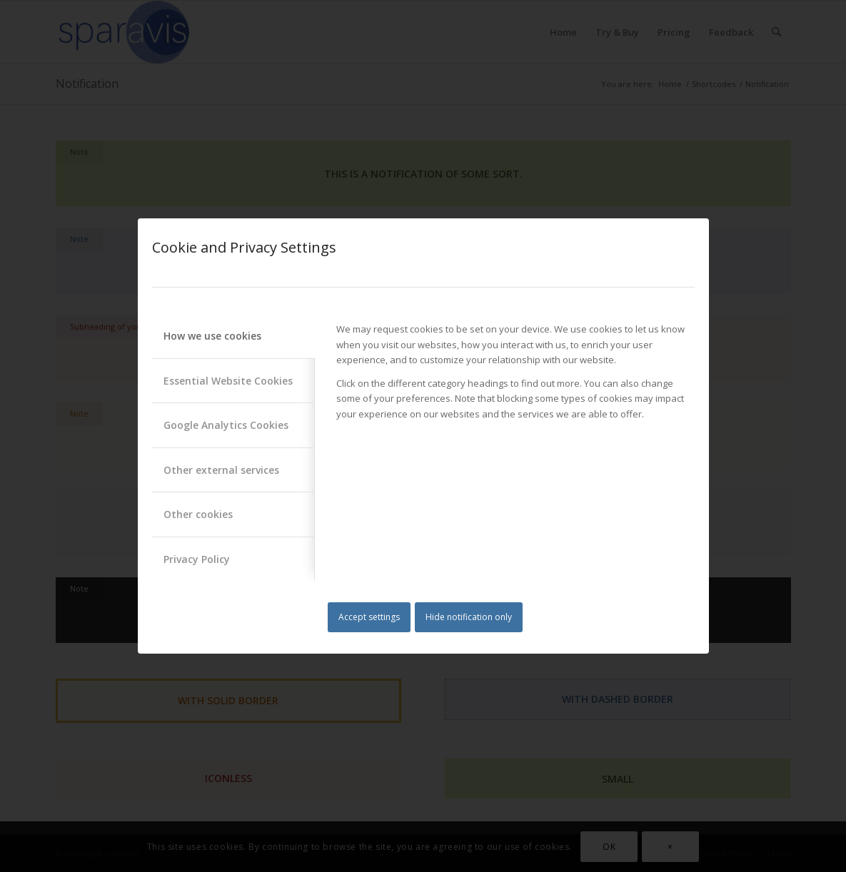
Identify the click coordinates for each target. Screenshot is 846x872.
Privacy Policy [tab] (196, 559)
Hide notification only (468, 617)
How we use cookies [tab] (212, 336)
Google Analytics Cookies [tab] (225, 425)
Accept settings (369, 617)
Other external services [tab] (221, 470)
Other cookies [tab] (198, 514)
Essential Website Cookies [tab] (228, 380)
